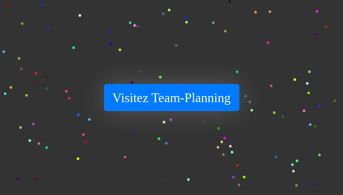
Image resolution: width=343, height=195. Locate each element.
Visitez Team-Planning (171, 97)
